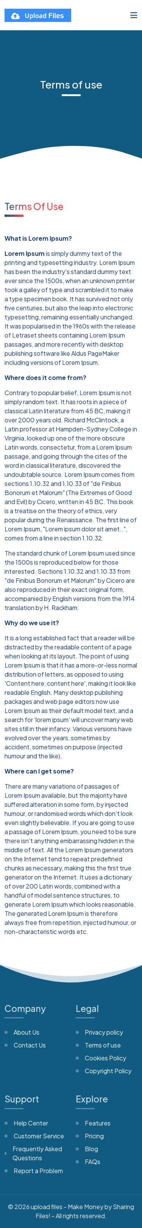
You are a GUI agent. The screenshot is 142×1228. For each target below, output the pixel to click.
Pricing (94, 1136)
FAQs (92, 1162)
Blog (91, 1149)
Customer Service (39, 1136)
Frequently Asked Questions (37, 1153)
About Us (26, 1032)
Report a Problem (38, 1171)
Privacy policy (104, 1032)
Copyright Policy (108, 1071)
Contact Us (30, 1045)
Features (98, 1123)
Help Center (31, 1123)
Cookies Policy (105, 1058)
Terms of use (103, 1045)
